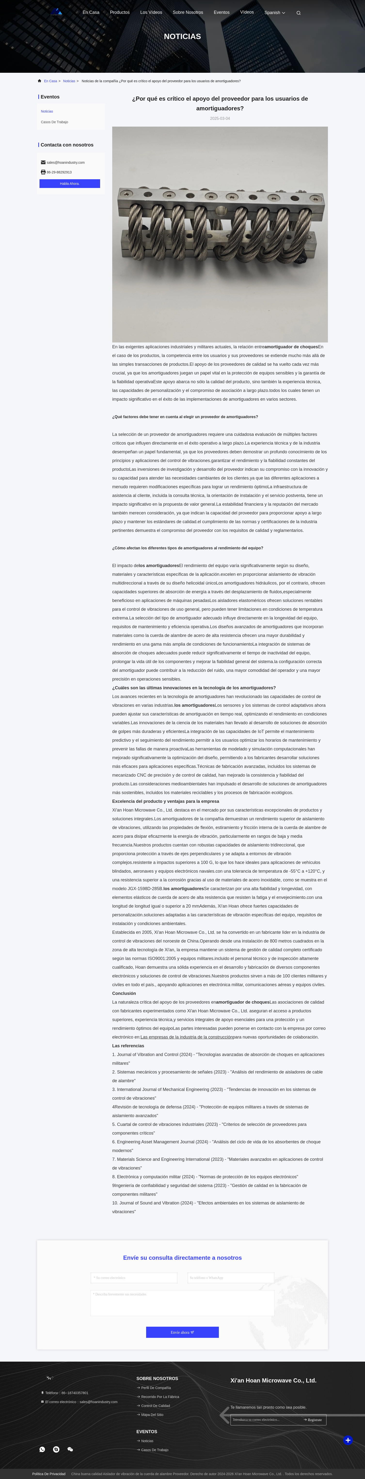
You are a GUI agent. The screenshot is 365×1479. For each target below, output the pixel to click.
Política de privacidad (48, 1474)
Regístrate (312, 1420)
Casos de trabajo (54, 122)
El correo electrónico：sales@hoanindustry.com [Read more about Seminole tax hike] (79, 1402)
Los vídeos (151, 12)
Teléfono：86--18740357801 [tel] (64, 1393)
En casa (91, 12)
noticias (69, 81)
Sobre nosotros (188, 12)
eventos (222, 12)
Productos (120, 12)
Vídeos (247, 12)
